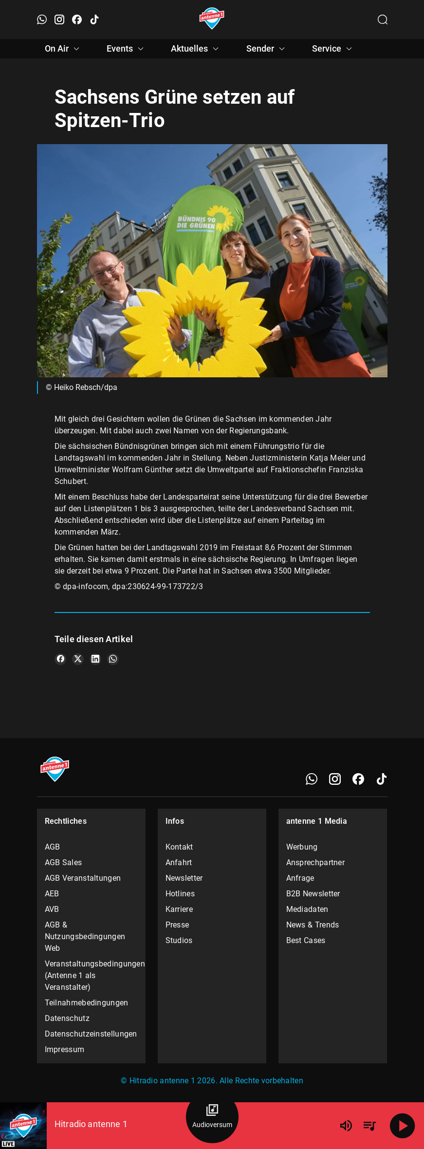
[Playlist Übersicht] (369, 1125)
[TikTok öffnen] (94, 19)
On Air (63, 49)
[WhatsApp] (311, 779)
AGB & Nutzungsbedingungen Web (85, 936)
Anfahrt (179, 862)
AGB (52, 847)
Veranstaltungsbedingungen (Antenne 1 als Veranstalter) (91, 975)
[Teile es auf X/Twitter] (78, 659)
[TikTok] (381, 779)
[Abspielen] (402, 1125)
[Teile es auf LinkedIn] (95, 659)
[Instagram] (335, 779)
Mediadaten (307, 909)
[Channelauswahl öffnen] (382, 19)
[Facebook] (358, 779)
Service (333, 49)
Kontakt (179, 847)
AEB (52, 893)
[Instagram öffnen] (59, 19)
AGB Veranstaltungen (83, 878)
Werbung (302, 847)
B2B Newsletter (313, 893)
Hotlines (180, 893)
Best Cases (306, 940)
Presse (177, 924)
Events (127, 49)
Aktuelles (196, 49)
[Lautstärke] (346, 1125)
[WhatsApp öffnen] (42, 19)
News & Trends (312, 924)
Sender (267, 49)
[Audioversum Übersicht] (212, 1117)
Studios (179, 940)
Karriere (179, 909)
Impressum (65, 1049)
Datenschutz (67, 1018)
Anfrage (300, 878)
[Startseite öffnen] (212, 19)
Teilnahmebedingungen (87, 1002)
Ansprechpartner (315, 862)
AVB (52, 909)
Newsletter (184, 878)
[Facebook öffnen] (77, 19)
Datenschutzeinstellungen (91, 1033)
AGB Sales (63, 862)
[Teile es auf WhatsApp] (113, 659)
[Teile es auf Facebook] (60, 659)
